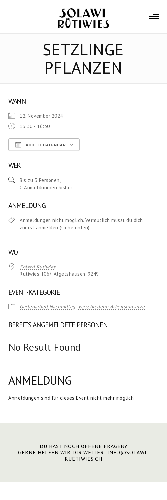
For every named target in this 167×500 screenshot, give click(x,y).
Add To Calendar (40, 145)
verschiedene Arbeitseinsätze (111, 307)
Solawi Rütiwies (38, 267)
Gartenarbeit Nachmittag (47, 307)
